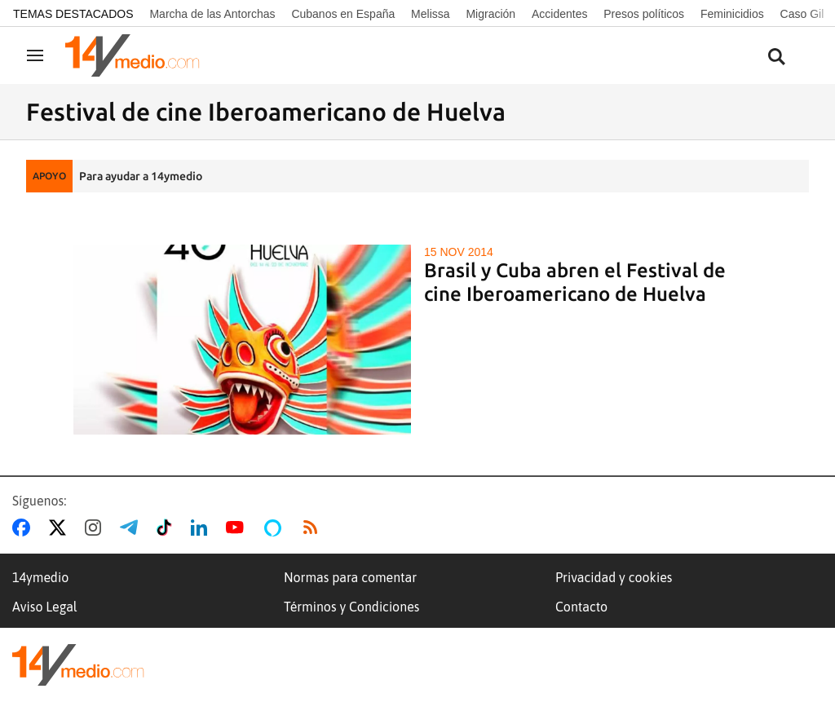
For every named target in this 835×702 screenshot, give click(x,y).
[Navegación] (35, 55)
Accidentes (559, 13)
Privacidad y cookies (614, 577)
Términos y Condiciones (351, 606)
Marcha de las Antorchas (212, 13)
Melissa (430, 13)
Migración (490, 13)
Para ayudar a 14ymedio (140, 176)
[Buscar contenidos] (776, 57)
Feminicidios (732, 13)
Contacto (581, 606)
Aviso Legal (44, 606)
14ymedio (40, 577)
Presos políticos (643, 13)
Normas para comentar (350, 577)
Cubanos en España (343, 13)
